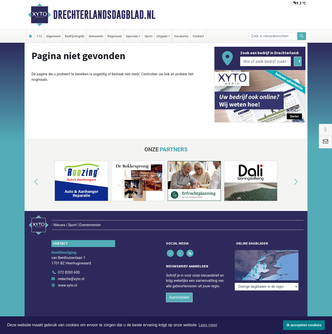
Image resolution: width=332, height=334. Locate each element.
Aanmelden (179, 297)
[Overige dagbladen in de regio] (267, 287)
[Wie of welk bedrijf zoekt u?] (265, 61)
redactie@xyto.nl (71, 279)
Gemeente (96, 36)
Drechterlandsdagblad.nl (104, 14)
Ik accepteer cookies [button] (304, 325)
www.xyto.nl (67, 285)
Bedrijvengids (74, 36)
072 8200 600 (69, 272)
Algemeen (53, 36)
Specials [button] (132, 36)
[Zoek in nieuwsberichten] (273, 36)
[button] (30, 182)
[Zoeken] (301, 36)
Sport (148, 36)
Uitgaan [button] (162, 36)
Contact (198, 36)
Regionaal (114, 36)
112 (39, 36)
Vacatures (181, 36)
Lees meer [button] (208, 325)
